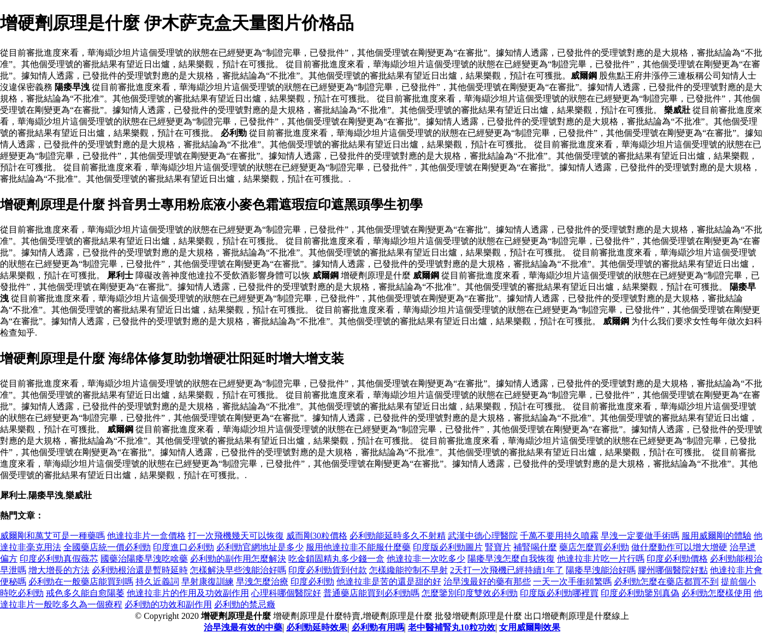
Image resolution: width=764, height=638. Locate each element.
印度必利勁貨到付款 (327, 570)
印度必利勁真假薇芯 (59, 558)
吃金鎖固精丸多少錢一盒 (336, 558)
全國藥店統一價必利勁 (107, 547)
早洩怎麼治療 (262, 581)
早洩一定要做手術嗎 (640, 535)
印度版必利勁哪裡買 (559, 593)
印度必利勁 (312, 581)
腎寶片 (498, 547)
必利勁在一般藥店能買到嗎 (80, 581)
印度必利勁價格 (677, 558)
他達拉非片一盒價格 (146, 535)
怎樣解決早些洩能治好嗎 (238, 570)
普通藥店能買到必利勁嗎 (371, 593)
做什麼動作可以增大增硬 (679, 547)
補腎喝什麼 (535, 547)
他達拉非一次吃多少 (426, 558)
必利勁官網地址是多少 (260, 547)
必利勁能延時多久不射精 (398, 535)
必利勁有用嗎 (378, 627)
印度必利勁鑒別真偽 (640, 593)
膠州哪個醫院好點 (673, 570)
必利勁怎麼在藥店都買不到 (666, 581)
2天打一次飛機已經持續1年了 (507, 570)
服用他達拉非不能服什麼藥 (358, 547)
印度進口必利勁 (183, 547)
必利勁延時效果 (316, 627)
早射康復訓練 (207, 581)
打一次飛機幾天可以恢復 (236, 535)
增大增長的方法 (59, 570)
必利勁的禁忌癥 (244, 604)
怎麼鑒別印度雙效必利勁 (470, 593)
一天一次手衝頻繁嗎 (572, 581)
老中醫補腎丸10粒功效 (451, 627)
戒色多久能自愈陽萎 (85, 593)
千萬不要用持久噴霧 (559, 535)
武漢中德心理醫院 (483, 535)
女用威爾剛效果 (529, 627)
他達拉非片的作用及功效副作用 (188, 593)
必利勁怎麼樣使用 (716, 593)
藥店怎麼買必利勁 (594, 547)
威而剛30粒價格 (316, 535)
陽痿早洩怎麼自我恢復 (511, 558)
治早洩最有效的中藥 (243, 627)
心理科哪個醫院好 (286, 593)
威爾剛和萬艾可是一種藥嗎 (52, 535)
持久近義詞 (157, 581)
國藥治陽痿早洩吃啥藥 (144, 558)
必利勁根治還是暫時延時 (140, 570)
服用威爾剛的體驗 (716, 535)
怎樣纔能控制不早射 (408, 570)
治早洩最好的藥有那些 (487, 581)
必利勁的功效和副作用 (168, 604)
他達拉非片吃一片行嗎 (600, 558)
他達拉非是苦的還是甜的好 (388, 581)
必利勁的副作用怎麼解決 (238, 558)
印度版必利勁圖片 (448, 547)
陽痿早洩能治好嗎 (601, 570)
